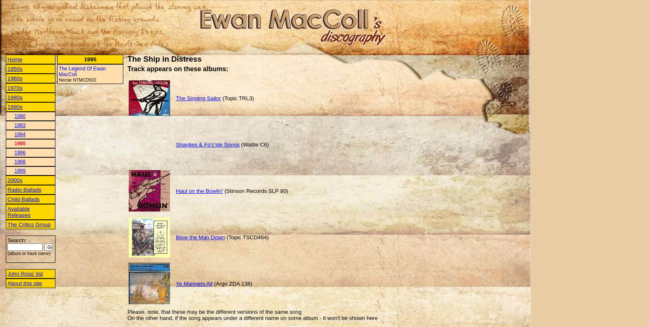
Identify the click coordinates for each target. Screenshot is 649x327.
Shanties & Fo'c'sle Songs (208, 145)
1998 (20, 162)
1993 (20, 125)
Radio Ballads (24, 190)
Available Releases (19, 212)
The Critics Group (28, 224)
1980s (14, 97)
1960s (14, 78)
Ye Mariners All (194, 284)
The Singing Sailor (198, 98)
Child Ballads (23, 199)
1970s (14, 88)
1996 (20, 153)
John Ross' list (25, 274)
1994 (20, 134)
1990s (14, 107)
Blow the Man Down (200, 237)
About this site (24, 283)
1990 (20, 116)
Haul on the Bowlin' (199, 191)
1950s (14, 69)
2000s (14, 180)
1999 (20, 171)
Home (14, 59)
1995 (20, 144)
